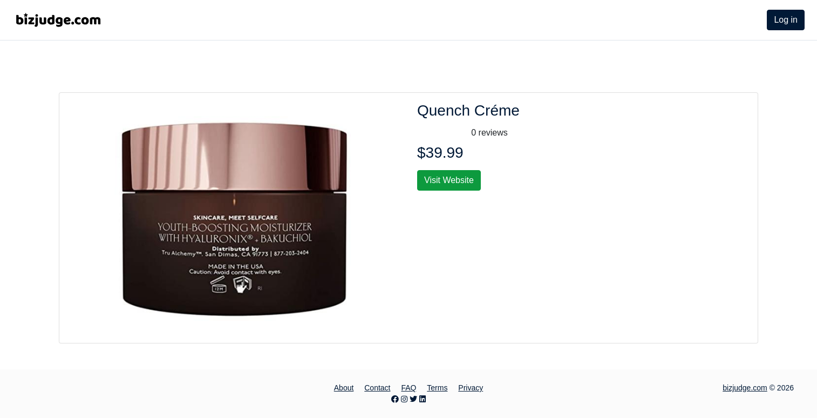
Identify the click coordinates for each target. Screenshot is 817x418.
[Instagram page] (404, 399)
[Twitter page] (413, 399)
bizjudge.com (745, 387)
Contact (377, 387)
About (344, 387)
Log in (786, 19)
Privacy (470, 387)
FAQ (408, 387)
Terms (437, 387)
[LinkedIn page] (422, 399)
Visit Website (449, 180)
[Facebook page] (395, 399)
